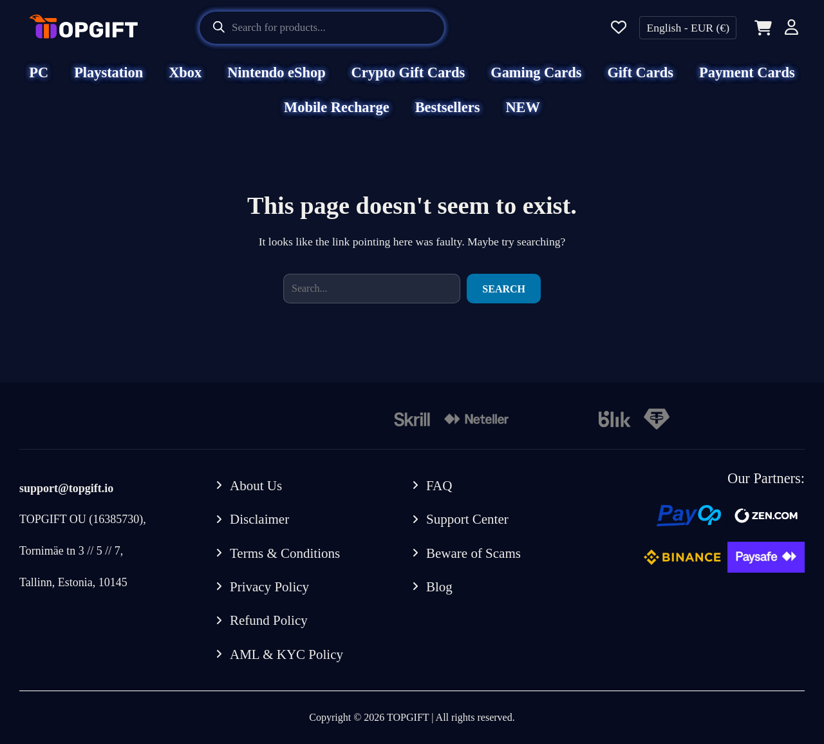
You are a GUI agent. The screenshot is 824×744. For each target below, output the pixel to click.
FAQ (439, 485)
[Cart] (760, 27)
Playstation (108, 72)
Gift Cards (640, 72)
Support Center (467, 519)
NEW (522, 107)
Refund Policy (269, 620)
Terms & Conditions (285, 553)
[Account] (791, 29)
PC (38, 72)
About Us (256, 485)
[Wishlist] (618, 28)
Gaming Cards (536, 72)
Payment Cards (747, 72)
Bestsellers (447, 107)
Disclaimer (259, 519)
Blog (439, 587)
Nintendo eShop (276, 72)
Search (503, 288)
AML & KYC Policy (286, 654)
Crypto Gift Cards (408, 72)
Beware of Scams (473, 553)
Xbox (185, 72)
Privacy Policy (269, 587)
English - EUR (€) (687, 27)
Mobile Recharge (336, 107)
